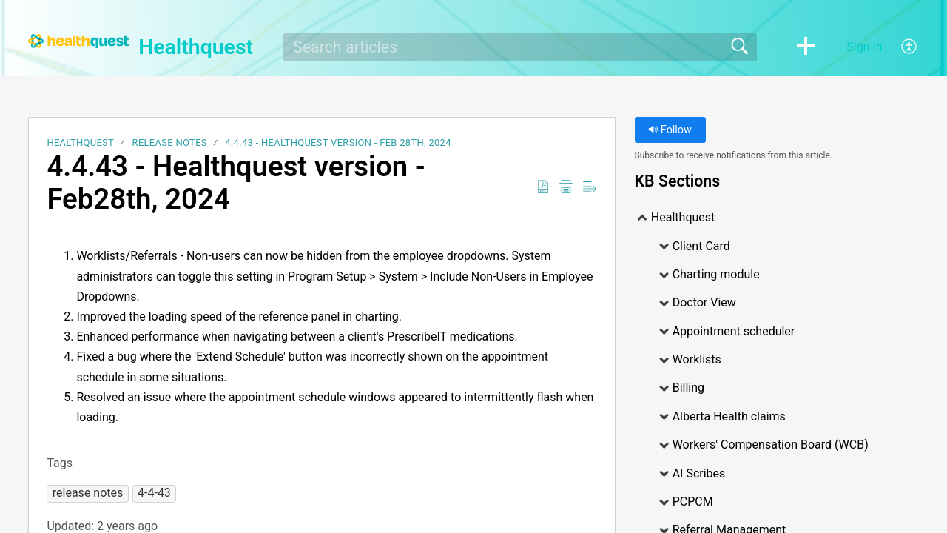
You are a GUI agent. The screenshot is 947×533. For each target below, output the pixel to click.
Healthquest (80, 142)
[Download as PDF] (543, 187)
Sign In (864, 47)
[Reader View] (589, 187)
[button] (806, 47)
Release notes (169, 142)
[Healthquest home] (78, 41)
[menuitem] (901, 47)
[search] (520, 47)
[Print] (566, 187)
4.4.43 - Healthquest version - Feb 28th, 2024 (338, 142)
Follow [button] (670, 130)
